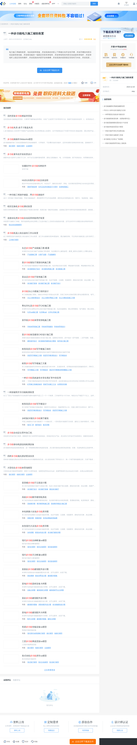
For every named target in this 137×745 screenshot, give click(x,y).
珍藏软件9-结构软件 (34, 166)
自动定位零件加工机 (17, 432)
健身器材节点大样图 (56, 590)
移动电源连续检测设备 (18, 444)
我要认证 (120, 730)
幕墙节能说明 (32, 187)
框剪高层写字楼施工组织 (36, 349)
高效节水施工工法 (49, 384)
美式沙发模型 (43, 662)
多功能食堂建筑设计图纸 (47, 341)
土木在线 (12, 4)
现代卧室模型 (52, 547)
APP (53, 4)
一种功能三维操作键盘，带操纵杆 (23, 194)
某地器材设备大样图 (34, 584)
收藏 (84, 83)
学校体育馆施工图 (33, 326)
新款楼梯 (30, 576)
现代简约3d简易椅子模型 (36, 633)
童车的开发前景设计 (17, 154)
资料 (19, 4)
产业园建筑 (52, 254)
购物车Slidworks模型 (18, 139)
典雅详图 (30, 518)
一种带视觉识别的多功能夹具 (114, 114)
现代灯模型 (31, 547)
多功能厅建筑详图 (54, 532)
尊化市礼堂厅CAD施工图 (36, 306)
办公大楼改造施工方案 (67, 298)
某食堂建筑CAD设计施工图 (37, 334)
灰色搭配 (30, 532)
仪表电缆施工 (63, 187)
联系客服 (85, 730)
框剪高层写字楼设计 (34, 404)
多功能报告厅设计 (33, 269)
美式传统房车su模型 (34, 656)
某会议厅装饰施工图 (34, 277)
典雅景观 (38, 518)
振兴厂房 (30, 425)
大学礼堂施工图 (53, 312)
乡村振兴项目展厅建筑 (35, 418)
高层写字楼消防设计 (50, 355)
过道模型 (29, 146)
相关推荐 (7, 108)
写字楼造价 (63, 355)
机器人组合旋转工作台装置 (20, 233)
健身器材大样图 (42, 590)
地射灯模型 (21, 146)
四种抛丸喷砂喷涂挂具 (18, 456)
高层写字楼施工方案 (34, 355)
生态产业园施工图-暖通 (35, 248)
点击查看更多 (49, 670)
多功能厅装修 (43, 489)
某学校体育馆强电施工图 (36, 320)
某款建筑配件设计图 (34, 598)
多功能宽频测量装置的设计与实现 (115, 123)
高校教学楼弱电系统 (34, 497)
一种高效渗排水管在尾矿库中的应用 (41, 378)
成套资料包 (46, 3)
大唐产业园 (42, 254)
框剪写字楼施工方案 (34, 363)
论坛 (25, 4)
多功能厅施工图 (44, 283)
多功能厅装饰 (32, 283)
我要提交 (51, 730)
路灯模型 (12, 146)
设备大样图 (31, 590)
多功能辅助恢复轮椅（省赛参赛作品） (117, 118)
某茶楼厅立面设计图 (34, 483)
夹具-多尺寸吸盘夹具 (18, 127)
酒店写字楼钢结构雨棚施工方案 (60, 370)
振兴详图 (46, 425)
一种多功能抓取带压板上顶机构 (114, 143)
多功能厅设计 (56, 283)
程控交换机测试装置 (17, 206)
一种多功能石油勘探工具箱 (113, 135)
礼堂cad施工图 (32, 312)
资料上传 (17, 730)
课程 (30, 3)
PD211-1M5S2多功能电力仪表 (114, 110)
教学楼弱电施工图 (43, 503)
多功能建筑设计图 (59, 604)
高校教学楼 (31, 503)
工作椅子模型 (13, 240)
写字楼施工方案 (33, 370)
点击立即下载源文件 (83, 741)
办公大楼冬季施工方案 (50, 298)
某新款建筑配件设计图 (35, 569)
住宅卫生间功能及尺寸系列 (48, 187)
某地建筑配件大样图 (34, 612)
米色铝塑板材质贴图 (50, 518)
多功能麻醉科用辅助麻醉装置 (114, 106)
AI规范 (37, 4)
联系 (69, 83)
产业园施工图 (32, 254)
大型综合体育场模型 (17, 467)
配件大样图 (31, 619)
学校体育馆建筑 (47, 326)
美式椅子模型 (54, 662)
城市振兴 (38, 425)
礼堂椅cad (43, 312)
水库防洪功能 (62, 384)
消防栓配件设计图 (44, 604)
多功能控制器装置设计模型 (113, 127)
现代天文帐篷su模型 (34, 555)
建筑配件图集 (52, 576)
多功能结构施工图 (48, 269)
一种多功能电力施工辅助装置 (19, 24)
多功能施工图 (60, 269)
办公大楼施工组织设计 (35, 291)
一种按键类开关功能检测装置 (18, 392)
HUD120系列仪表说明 (35, 180)
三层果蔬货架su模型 (34, 641)
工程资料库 (4, 24)
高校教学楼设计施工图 (59, 503)
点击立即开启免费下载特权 (118, 65)
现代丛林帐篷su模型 (34, 540)
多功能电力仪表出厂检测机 (113, 139)
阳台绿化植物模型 (15, 225)
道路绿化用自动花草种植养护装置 (23, 218)
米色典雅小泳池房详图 (35, 511)
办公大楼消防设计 (33, 298)
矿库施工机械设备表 (34, 384)
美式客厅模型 (32, 662)
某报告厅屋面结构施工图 (36, 262)
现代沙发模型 (41, 547)
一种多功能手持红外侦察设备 (114, 131)
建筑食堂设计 (32, 341)
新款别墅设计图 (40, 576)
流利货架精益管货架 (17, 116)
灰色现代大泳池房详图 (35, 526)
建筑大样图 (52, 619)
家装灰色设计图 (40, 532)
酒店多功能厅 (54, 489)
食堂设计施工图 (62, 341)
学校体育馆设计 (59, 326)
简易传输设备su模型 (34, 627)
